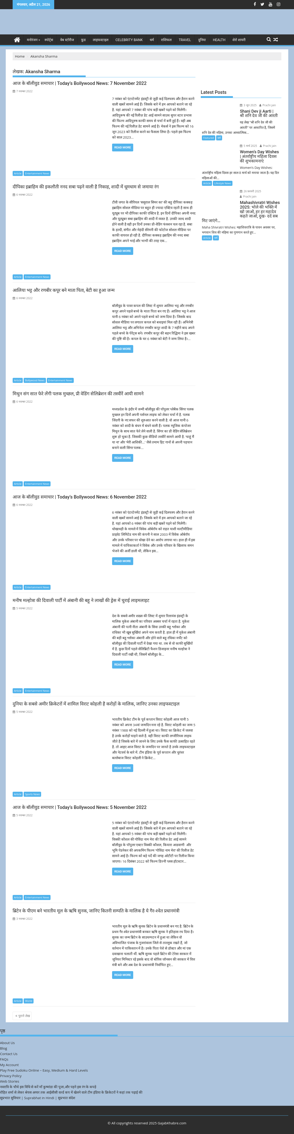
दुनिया (202, 40)
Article (17, 173)
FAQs (4, 1059)
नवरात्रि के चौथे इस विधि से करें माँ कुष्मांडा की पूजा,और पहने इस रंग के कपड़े (48, 1086)
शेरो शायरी (239, 40)
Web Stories (9, 1081)
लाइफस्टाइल (100, 40)
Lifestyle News (222, 183)
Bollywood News (34, 380)
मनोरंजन (32, 40)
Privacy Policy (11, 1075)
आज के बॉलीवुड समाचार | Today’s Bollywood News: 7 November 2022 (80, 83)
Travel (185, 40)
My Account (9, 1064)
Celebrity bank (129, 40)
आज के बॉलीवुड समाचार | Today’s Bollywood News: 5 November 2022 (80, 807)
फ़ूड (83, 40)
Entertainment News (37, 173)
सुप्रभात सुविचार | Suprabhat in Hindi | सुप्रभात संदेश (37, 1097)
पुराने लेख (24, 1016)
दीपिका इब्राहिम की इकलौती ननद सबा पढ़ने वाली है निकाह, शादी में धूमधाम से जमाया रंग (86, 186)
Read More (122, 147)
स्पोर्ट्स (49, 40)
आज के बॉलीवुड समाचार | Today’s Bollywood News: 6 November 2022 (80, 497)
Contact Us (8, 1053)
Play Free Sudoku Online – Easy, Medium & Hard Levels (44, 1070)
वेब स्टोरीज (67, 40)
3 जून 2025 (247, 105)
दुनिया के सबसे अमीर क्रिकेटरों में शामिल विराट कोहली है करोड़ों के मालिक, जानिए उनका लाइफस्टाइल (96, 704)
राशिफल (166, 40)
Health (219, 40)
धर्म (152, 40)
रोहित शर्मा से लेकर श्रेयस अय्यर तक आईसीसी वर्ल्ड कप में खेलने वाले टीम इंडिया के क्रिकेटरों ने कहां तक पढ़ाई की (71, 1092)
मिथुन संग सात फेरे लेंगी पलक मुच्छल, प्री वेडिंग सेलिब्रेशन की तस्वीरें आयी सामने (78, 393)
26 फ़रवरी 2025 (249, 191)
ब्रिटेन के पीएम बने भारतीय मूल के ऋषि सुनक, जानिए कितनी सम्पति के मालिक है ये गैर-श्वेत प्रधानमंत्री (96, 911)
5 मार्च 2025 (247, 146)
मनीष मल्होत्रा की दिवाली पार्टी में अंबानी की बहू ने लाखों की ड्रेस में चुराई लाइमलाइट (81, 600)
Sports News (32, 794)
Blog (3, 1048)
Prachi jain (266, 105)
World (28, 1001)
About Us (7, 1042)
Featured (208, 137)
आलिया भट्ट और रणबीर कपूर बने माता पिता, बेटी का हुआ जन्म (64, 290)
